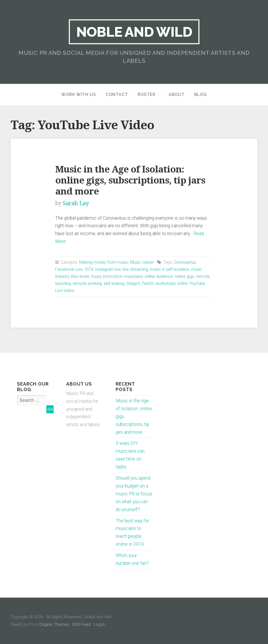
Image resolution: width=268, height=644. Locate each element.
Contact (117, 94)
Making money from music (103, 262)
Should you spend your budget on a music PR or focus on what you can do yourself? (134, 493)
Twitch (148, 283)
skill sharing (114, 283)
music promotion (106, 276)
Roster (146, 94)
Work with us (78, 94)
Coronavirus (185, 262)
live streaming (135, 269)
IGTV (89, 269)
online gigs (184, 276)
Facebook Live (69, 269)
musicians (133, 276)
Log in (99, 624)
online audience (158, 276)
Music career (142, 262)
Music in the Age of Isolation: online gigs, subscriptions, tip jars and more (130, 180)
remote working (87, 283)
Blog (200, 94)
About (177, 94)
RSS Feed (81, 624)
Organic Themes (54, 624)
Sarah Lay (76, 203)
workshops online (171, 283)
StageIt (133, 283)
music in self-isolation (169, 269)
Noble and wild (134, 32)
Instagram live (108, 269)
